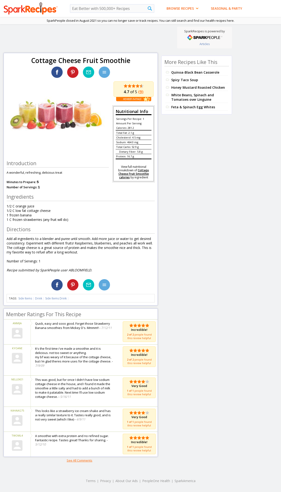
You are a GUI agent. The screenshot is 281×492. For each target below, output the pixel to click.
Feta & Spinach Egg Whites (193, 107)
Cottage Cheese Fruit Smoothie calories (133, 173)
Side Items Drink (56, 298)
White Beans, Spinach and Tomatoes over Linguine (192, 97)
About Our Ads (126, 481)
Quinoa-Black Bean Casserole (195, 72)
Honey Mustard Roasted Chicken (198, 87)
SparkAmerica (185, 481)
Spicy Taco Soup (184, 80)
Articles (205, 44)
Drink (38, 298)
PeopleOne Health (156, 481)
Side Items (25, 298)
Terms (91, 481)
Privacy (105, 481)
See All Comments (79, 460)
